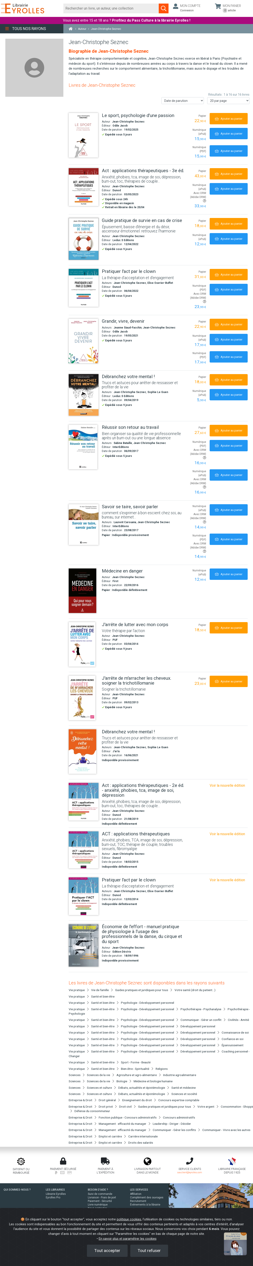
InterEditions (120, 447)
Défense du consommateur (92, 1111)
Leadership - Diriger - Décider (172, 1123)
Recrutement (138, 1201)
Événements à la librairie (145, 1204)
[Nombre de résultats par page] (228, 100)
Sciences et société (184, 1094)
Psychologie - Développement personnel (147, 1002)
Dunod (116, 190)
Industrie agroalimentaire (179, 1075)
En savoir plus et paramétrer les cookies (128, 1239)
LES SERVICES (139, 1189)
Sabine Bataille (123, 443)
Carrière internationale (143, 1136)
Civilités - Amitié (238, 1020)
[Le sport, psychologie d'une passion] (83, 135)
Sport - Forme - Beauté (136, 1062)
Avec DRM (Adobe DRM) (198, 197)
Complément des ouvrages (146, 1197)
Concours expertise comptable (178, 1100)
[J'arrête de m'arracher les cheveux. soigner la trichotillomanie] (83, 698)
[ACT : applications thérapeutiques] (83, 849)
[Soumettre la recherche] (164, 8)
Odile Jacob (120, 125)
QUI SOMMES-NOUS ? (17, 1189)
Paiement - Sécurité (100, 1201)
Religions (162, 1068)
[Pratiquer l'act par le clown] (83, 288)
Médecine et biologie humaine (153, 1081)
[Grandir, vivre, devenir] (83, 341)
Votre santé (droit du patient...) (195, 990)
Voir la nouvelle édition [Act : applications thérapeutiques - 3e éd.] (227, 785)
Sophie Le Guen (157, 392)
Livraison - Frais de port (102, 1197)
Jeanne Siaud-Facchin (128, 327)
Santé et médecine (183, 1087)
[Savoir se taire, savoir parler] (83, 524)
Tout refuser (149, 1250)
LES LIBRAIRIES (55, 1189)
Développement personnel (198, 1026)
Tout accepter (107, 1250)
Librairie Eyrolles (56, 1193)
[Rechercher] (111, 8)
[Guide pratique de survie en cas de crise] (83, 239)
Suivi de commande (100, 1193)
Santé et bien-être (102, 996)
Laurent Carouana (125, 522)
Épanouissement (232, 1045)
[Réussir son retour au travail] (83, 447)
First (115, 581)
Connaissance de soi (235, 1032)
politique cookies (129, 1219)
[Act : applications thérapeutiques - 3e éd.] (83, 187)
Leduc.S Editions (123, 240)
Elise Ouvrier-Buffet (160, 282)
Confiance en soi (232, 1039)
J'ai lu (116, 751)
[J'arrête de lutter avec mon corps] (83, 644)
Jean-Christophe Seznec (128, 121)
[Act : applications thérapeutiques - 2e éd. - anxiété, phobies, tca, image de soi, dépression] (83, 802)
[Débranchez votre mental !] (83, 395)
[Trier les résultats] (182, 100)
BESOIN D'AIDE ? (98, 1189)
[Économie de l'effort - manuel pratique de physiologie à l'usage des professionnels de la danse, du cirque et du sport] (83, 945)
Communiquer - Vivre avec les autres (226, 1130)
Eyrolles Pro (53, 1197)
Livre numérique (98, 1204)
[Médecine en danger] (83, 590)
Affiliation (135, 1193)
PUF (115, 639)
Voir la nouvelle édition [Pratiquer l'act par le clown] (227, 880)
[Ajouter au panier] (229, 118)
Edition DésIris (121, 951)
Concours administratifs (179, 1117)
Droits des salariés (140, 1142)
